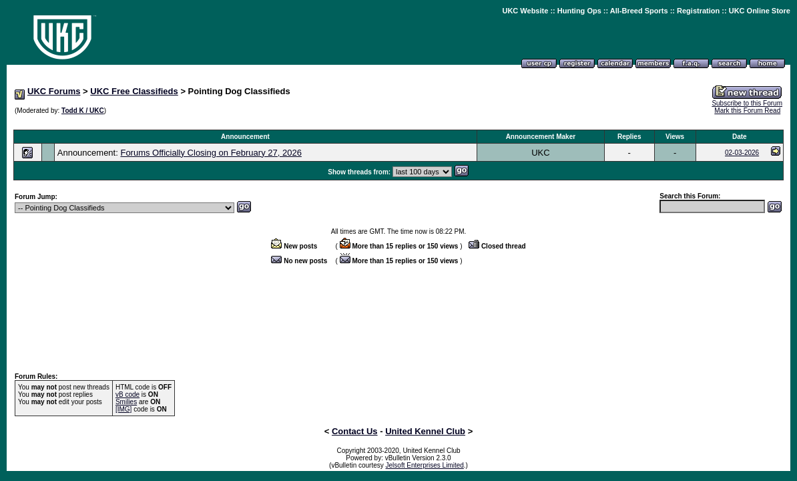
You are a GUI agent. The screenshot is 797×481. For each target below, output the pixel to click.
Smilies (126, 402)
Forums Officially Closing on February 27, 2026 (210, 153)
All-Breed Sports (639, 11)
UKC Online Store (759, 11)
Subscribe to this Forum (747, 103)
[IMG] (123, 409)
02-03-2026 (742, 152)
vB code (127, 394)
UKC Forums (53, 91)
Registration (698, 11)
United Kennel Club (425, 431)
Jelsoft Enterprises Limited (425, 465)
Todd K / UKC (82, 110)
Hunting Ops (579, 11)
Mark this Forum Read (747, 110)
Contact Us (355, 431)
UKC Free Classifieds (134, 91)
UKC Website (525, 11)
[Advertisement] (398, 123)
